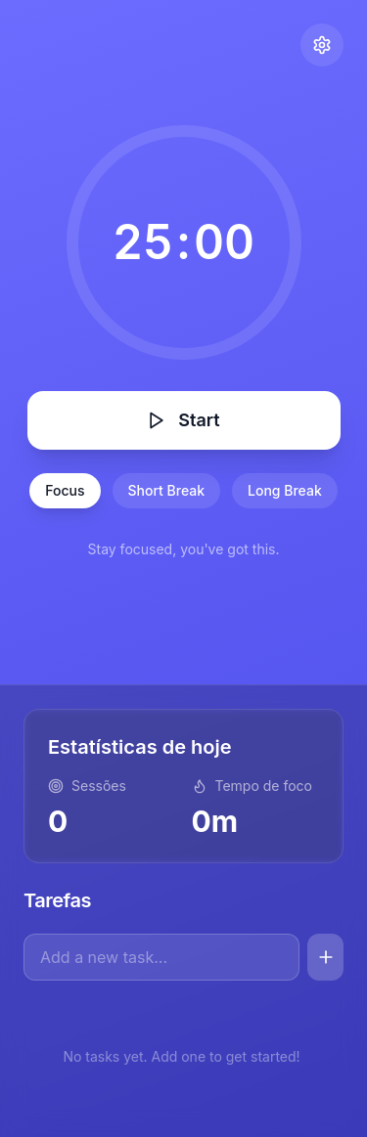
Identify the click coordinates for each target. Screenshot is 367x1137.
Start (183, 420)
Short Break (167, 490)
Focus (64, 490)
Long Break (285, 490)
